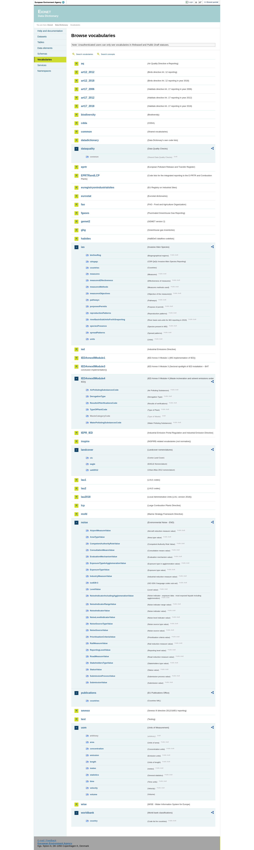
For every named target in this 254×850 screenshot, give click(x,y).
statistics (94, 775)
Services (41, 65)
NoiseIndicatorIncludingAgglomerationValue (111, 595)
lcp (83, 505)
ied (83, 349)
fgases (85, 213)
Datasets (42, 36)
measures (95, 274)
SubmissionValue (98, 682)
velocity (94, 788)
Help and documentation (50, 31)
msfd (84, 514)
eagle (92, 464)
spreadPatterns (97, 332)
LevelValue (95, 589)
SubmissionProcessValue (102, 676)
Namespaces (44, 71)
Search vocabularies (84, 54)
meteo (93, 768)
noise (84, 522)
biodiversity (88, 114)
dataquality (88, 148)
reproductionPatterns (100, 313)
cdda (84, 123)
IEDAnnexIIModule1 (93, 357)
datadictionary (90, 140)
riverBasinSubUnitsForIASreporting (107, 319)
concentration (97, 748)
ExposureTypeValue (100, 569)
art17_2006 (87, 89)
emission (94, 755)
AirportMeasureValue (100, 530)
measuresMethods (99, 287)
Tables (40, 42)
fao (83, 204)
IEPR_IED (87, 432)
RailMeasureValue (99, 643)
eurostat (86, 196)
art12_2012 (87, 72)
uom (84, 727)
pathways (94, 300)
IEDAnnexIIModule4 (93, 378)
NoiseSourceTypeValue (101, 623)
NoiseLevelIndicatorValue (102, 617)
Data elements (44, 48)
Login (191, 2)
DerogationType (97, 396)
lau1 (83, 479)
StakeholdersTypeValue (101, 663)
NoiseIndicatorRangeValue (103, 604)
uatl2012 (94, 470)
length (93, 762)
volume (93, 794)
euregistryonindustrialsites (97, 187)
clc (91, 458)
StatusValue (96, 669)
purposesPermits (98, 306)
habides (86, 238)
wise (84, 804)
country (94, 821)
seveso (85, 710)
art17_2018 (87, 106)
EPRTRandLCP (90, 175)
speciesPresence (98, 326)
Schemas (42, 53)
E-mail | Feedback (46, 840)
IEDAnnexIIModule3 (93, 366)
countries (94, 268)
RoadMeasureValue (99, 656)
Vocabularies (44, 59)
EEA (51, 2)
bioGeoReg (95, 255)
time (92, 781)
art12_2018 (87, 80)
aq (82, 63)
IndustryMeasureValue (101, 576)
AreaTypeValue (97, 537)
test (83, 719)
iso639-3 (94, 583)
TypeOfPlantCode (98, 409)
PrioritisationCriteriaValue (102, 637)
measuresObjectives (100, 293)
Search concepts (108, 54)
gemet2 (85, 221)
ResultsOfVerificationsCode (103, 403)
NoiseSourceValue (99, 630)
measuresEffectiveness (101, 280)
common (86, 131)
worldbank (87, 812)
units (92, 339)
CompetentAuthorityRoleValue (105, 543)
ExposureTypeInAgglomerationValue (108, 563)
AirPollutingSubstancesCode (104, 390)
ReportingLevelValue (100, 650)
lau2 (83, 488)
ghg (83, 230)
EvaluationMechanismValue (103, 556)
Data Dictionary (61, 25)
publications (88, 692)
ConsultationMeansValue (102, 550)
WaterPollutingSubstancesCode (105, 422)
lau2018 (86, 496)
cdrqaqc (94, 261)
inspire (85, 441)
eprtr (84, 167)
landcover (87, 449)
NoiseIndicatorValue (100, 610)
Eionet (50, 25)
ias (83, 247)
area (92, 742)
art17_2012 (87, 97)
